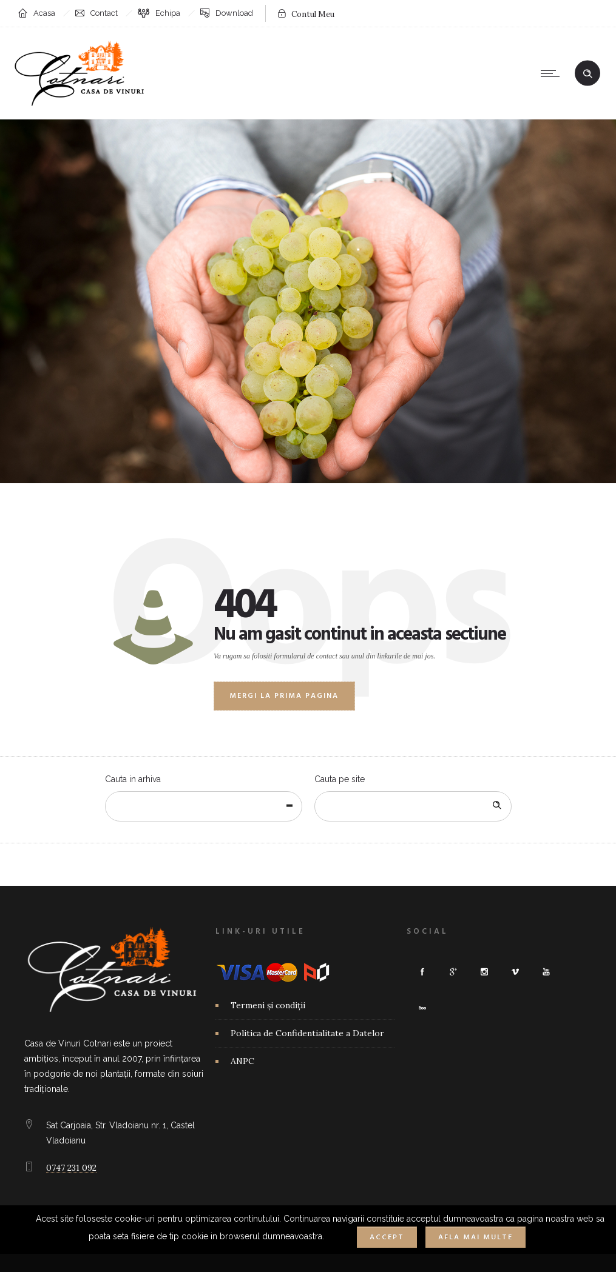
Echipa (167, 13)
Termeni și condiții (268, 1005)
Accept (387, 1237)
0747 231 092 (71, 1167)
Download (234, 13)
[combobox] (203, 806)
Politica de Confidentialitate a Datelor (307, 1033)
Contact (104, 13)
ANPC (242, 1061)
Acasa (44, 13)
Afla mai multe (475, 1237)
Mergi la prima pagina (284, 696)
